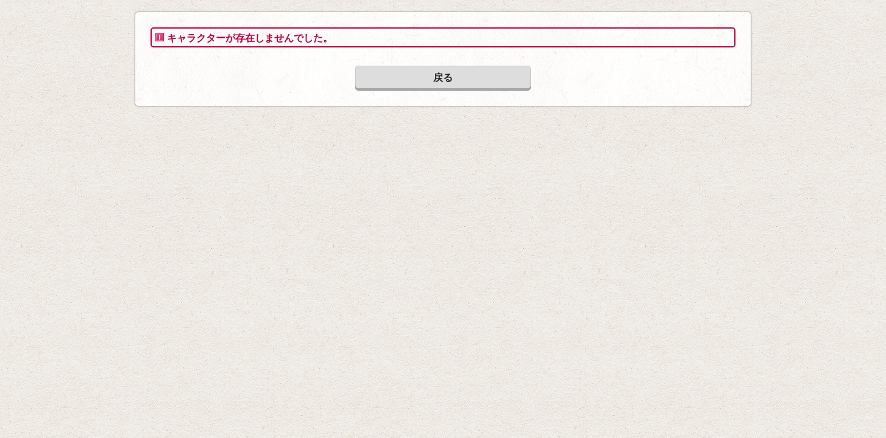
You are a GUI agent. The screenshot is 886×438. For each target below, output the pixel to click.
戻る (443, 77)
